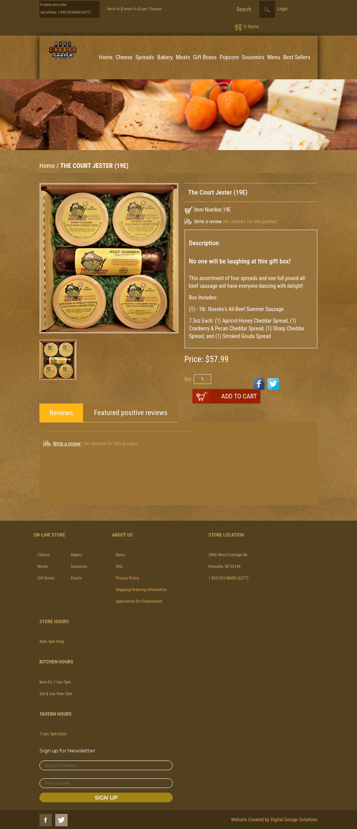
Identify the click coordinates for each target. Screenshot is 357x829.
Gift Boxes (205, 57)
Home (105, 57)
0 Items (251, 26)
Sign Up (106, 797)
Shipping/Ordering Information (141, 589)
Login (143, 9)
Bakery (165, 57)
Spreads (145, 57)
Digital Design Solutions (294, 819)
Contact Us (129, 9)
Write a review (208, 221)
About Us (113, 9)
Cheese (124, 57)
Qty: (188, 379)
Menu (273, 57)
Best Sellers (296, 57)
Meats (183, 57)
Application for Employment (139, 601)
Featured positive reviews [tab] (130, 412)
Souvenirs (253, 57)
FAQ (119, 566)
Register (156, 9)
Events (76, 578)
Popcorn (229, 57)
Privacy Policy (127, 578)
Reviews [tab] (61, 412)
